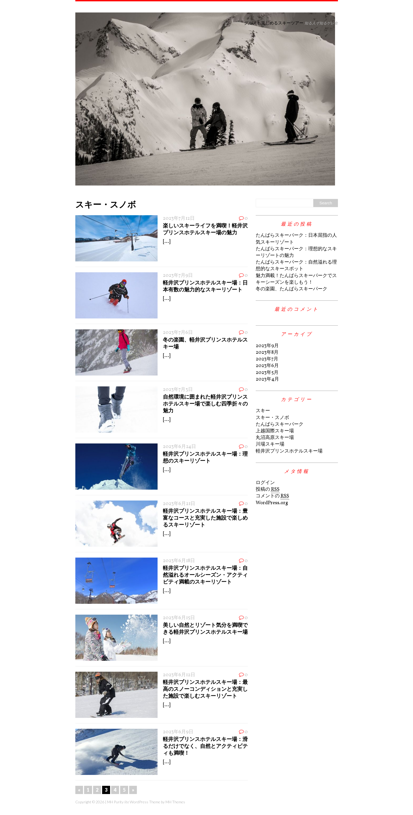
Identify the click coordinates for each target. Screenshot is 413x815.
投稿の (268, 489)
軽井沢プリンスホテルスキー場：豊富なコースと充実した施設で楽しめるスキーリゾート (205, 517)
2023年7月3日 (178, 389)
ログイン (265, 483)
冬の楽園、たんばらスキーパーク (291, 289)
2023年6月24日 (179, 446)
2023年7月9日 (178, 275)
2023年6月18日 (179, 561)
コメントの (272, 496)
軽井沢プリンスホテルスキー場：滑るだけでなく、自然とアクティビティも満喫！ (205, 746)
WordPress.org (272, 503)
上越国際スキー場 (275, 431)
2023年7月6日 (178, 332)
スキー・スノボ (272, 418)
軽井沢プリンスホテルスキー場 (289, 451)
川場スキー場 (270, 444)
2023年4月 (267, 379)
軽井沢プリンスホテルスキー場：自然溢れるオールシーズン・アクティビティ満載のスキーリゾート (205, 574)
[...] (166, 241)
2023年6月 (267, 366)
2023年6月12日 (179, 675)
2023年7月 (267, 359)
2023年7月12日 (179, 218)
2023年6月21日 (179, 504)
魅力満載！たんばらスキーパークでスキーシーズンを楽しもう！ (296, 279)
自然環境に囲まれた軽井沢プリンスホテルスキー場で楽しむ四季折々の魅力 (205, 403)
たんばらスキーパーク (279, 424)
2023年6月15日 (179, 618)
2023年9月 (267, 346)
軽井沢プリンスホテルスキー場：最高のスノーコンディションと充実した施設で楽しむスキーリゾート (205, 689)
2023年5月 (267, 372)
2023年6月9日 (178, 732)
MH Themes (175, 802)
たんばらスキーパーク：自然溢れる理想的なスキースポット (296, 265)
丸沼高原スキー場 (275, 437)
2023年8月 (267, 352)
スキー (263, 411)
